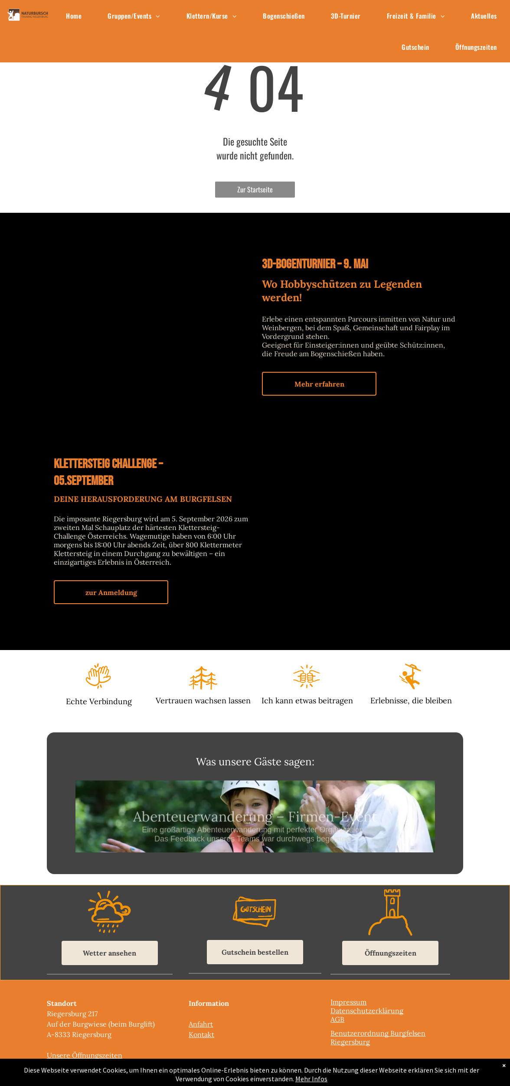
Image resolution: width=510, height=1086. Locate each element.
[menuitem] (74, 15)
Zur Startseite (255, 189)
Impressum (348, 1002)
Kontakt (201, 1034)
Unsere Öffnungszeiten (84, 1055)
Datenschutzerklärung (366, 1010)
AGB (337, 1019)
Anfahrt (201, 1024)
